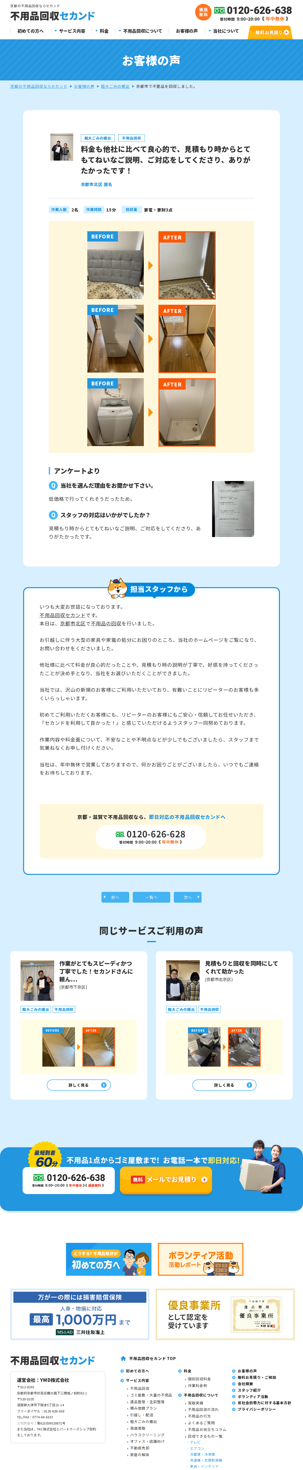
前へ (115, 898)
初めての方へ (30, 31)
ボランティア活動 (253, 1426)
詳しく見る (77, 1087)
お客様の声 (187, 31)
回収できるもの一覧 (205, 1465)
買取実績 (195, 1432)
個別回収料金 (199, 1408)
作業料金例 (197, 1415)
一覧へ (151, 898)
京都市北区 (73, 623)
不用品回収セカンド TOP (152, 1388)
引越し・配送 (141, 1444)
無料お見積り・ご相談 (257, 1407)
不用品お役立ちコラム (207, 1459)
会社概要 (245, 1413)
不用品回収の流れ (203, 1439)
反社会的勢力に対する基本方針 (264, 1432)
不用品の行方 (199, 1445)
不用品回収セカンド (63, 615)
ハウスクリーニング (147, 1464)
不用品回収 (139, 1418)
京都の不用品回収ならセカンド (39, 86)
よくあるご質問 (201, 1452)
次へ (188, 898)
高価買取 (138, 1457)
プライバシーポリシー (257, 1438)
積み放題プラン (143, 1438)
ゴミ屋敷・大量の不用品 (151, 1424)
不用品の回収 (106, 623)
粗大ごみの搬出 (115, 86)
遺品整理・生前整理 (147, 1431)
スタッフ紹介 (249, 1419)
